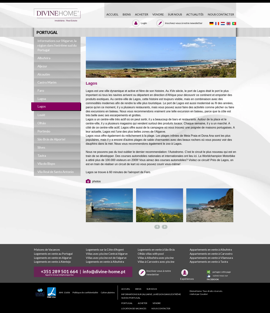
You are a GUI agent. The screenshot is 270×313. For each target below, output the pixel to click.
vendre (158, 14)
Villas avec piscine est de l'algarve (106, 257)
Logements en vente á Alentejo (52, 261)
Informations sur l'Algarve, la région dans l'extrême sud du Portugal (151, 296)
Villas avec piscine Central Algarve (107, 253)
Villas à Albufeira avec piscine (156, 257)
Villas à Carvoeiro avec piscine (156, 261)
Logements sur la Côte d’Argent (105, 249)
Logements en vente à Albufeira (105, 261)
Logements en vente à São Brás (156, 249)
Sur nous (175, 14)
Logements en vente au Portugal (53, 253)
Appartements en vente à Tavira (209, 261)
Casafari (204, 294)
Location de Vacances (133, 308)
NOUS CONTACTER (221, 14)
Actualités (194, 14)
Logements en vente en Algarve (52, 257)
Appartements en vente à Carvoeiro (211, 253)
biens (127, 14)
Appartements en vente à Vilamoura (211, 257)
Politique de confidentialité (85, 292)
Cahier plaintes (108, 292)
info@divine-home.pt (104, 271)
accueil (112, 14)
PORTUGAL (127, 303)
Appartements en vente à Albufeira (211, 249)
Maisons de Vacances (47, 249)
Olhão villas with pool (151, 253)
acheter (141, 14)
